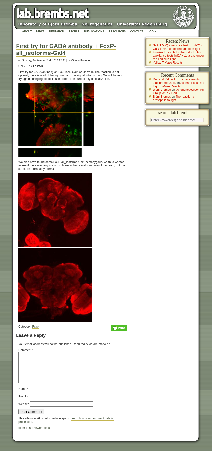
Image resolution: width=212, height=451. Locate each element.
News (40, 31)
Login (152, 31)
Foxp (35, 326)
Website (23, 410)
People (74, 31)
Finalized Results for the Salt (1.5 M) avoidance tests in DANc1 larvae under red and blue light (178, 56)
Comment (25, 350)
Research (56, 31)
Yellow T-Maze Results (168, 62)
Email (23, 402)
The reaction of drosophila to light (174, 98)
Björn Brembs (162, 89)
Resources (117, 31)
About (27, 31)
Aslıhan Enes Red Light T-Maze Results (178, 84)
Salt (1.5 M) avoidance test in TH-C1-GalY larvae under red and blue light (177, 47)
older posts (26, 433)
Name (23, 395)
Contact (136, 31)
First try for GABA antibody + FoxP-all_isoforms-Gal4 (66, 49)
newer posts (42, 433)
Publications (94, 31)
